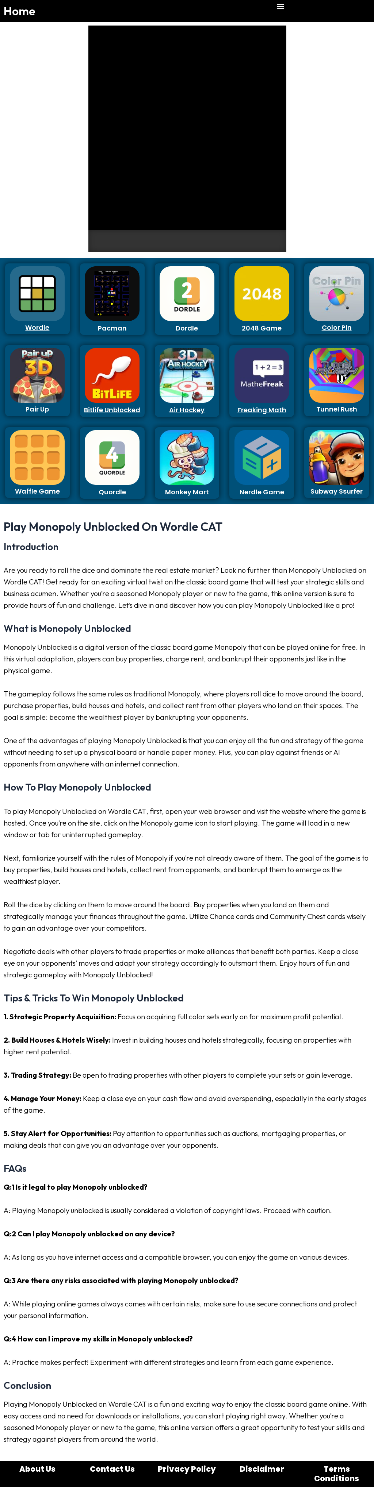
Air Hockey (187, 409)
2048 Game (262, 328)
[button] (281, 6)
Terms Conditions (336, 1474)
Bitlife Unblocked (112, 409)
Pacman (112, 328)
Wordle (37, 327)
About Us (37, 1469)
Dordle (187, 328)
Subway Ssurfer (336, 491)
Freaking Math (261, 409)
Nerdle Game (262, 492)
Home (19, 11)
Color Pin (337, 327)
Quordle (112, 492)
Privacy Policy (187, 1469)
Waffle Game (37, 491)
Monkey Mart (187, 492)
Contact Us (112, 1469)
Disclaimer (262, 1469)
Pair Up (37, 409)
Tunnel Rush (336, 409)
